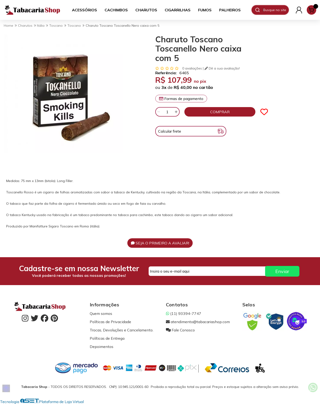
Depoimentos (101, 346)
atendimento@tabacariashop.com (198, 321)
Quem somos (101, 313)
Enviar (282, 271)
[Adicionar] (176, 112)
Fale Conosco (180, 330)
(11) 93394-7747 (183, 313)
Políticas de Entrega (107, 338)
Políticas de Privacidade (110, 321)
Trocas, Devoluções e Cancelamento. (121, 330)
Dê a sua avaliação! (222, 68)
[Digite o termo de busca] (276, 10)
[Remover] (158, 112)
